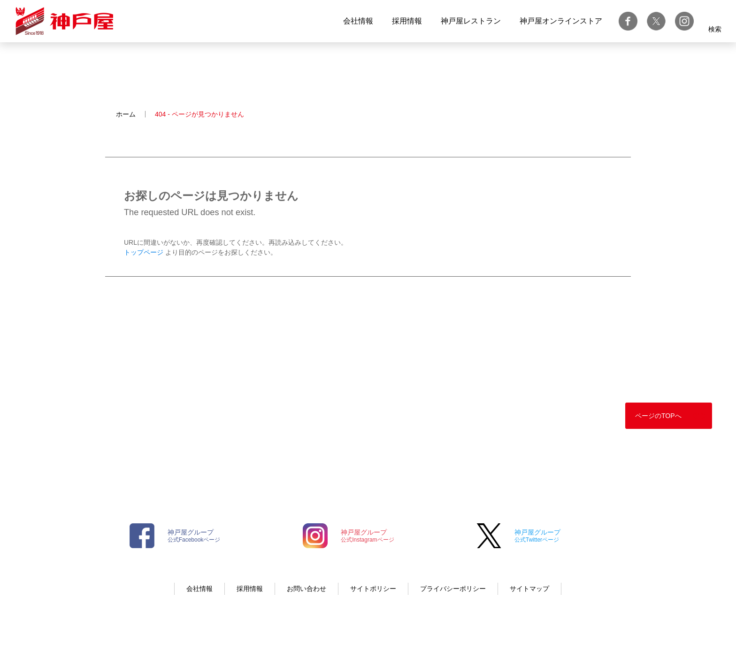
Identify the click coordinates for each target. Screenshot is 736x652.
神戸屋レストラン (471, 21)
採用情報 (407, 21)
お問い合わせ (306, 588)
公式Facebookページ (194, 535)
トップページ (143, 252)
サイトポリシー (373, 588)
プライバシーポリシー (453, 588)
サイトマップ (529, 588)
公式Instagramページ (367, 535)
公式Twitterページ (537, 535)
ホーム (126, 114)
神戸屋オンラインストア (561, 21)
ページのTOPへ (658, 415)
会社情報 (358, 21)
